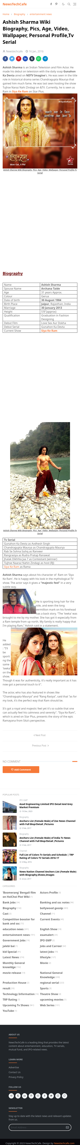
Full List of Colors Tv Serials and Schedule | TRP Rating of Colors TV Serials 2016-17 (46, 856)
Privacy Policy (16, 1077)
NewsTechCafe (15, 4)
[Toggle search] (69, 4)
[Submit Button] (67, 1127)
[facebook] (51, 4)
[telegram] (11, 1096)
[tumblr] (18, 1096)
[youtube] (38, 1096)
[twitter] (51, 1096)
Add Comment (21, 769)
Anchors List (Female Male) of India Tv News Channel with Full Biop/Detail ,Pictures (44, 839)
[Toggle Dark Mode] (63, 4)
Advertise (14, 1067)
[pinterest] (56, 4)
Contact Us (14, 1072)
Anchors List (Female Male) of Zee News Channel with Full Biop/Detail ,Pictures (47, 822)
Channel (23, 850)
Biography (24, 817)
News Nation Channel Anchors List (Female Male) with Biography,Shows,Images (47, 873)
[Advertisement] (40, 224)
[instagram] (58, 1096)
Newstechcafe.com (64, 1143)
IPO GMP (23, 800)
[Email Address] (36, 1127)
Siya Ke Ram (12, 567)
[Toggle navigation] (74, 4)
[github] (64, 1096)
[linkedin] (24, 1096)
